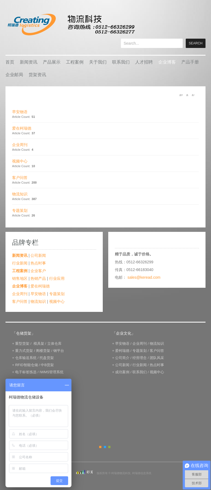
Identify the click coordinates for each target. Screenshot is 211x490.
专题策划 (19, 210)
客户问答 (19, 177)
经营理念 (139, 358)
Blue (105, 447)
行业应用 (57, 278)
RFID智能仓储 (26, 365)
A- (193, 95)
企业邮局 (14, 74)
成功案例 (122, 372)
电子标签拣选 (26, 372)
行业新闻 (19, 263)
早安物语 (19, 112)
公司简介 (122, 358)
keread (70, 24)
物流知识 (19, 194)
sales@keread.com (143, 277)
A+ (181, 95)
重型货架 (22, 343)
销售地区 (19, 278)
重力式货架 (24, 351)
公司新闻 (38, 255)
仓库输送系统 (26, 358)
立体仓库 (54, 343)
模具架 (39, 343)
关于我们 (98, 62)
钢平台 (58, 351)
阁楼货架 (43, 351)
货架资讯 (37, 74)
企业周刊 (19, 145)
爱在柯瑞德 (21, 128)
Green (109, 447)
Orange (100, 447)
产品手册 (190, 62)
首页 (9, 62)
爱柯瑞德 (122, 351)
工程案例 (75, 62)
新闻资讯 (28, 62)
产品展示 (51, 62)
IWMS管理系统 (51, 372)
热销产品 (38, 278)
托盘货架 (47, 358)
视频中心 (19, 161)
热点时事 (38, 263)
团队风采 (157, 358)
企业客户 (38, 271)
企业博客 (167, 62)
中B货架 (47, 365)
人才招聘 (144, 62)
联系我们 (121, 62)
